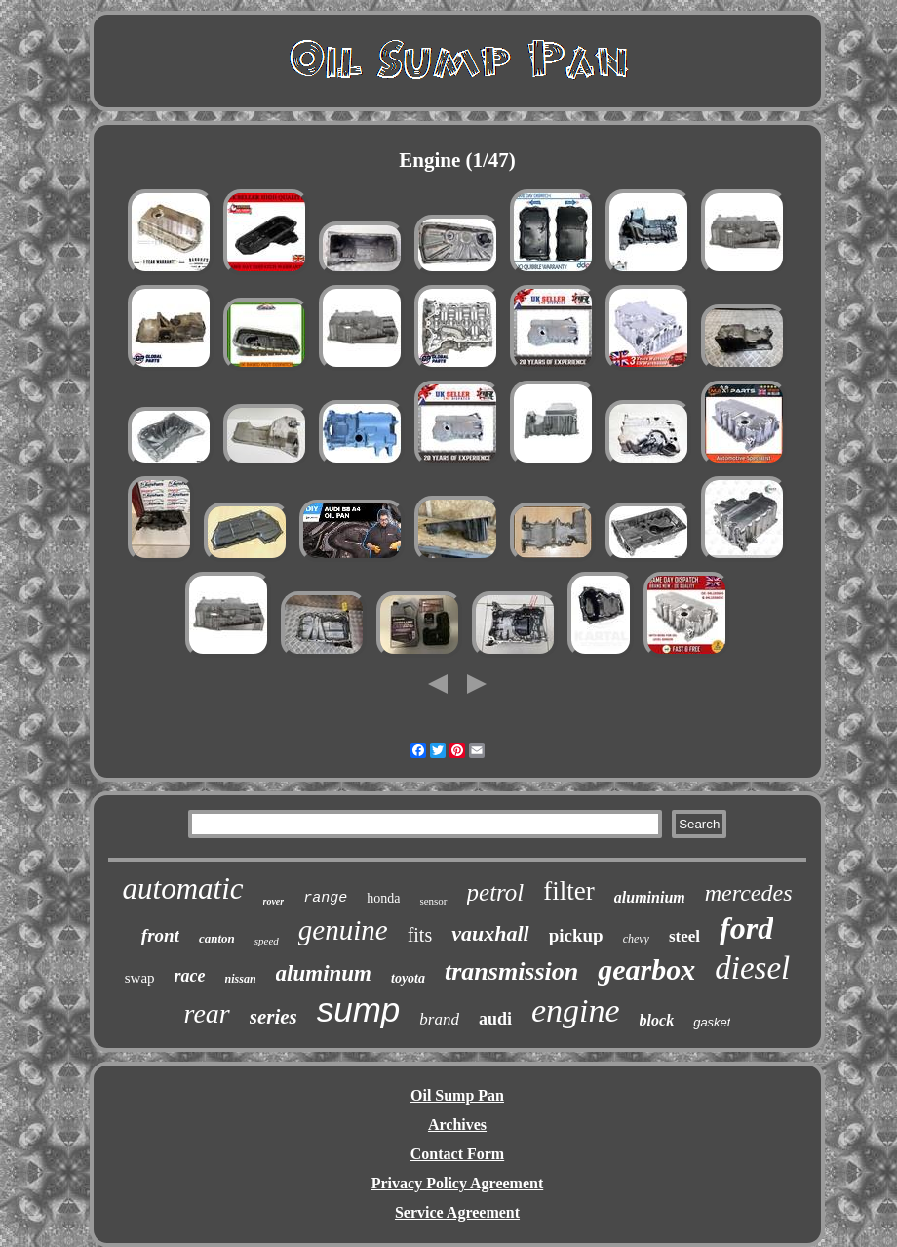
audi (495, 1018)
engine (575, 1010)
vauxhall (489, 933)
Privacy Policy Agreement (457, 1183)
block (657, 1020)
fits (420, 934)
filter (568, 890)
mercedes (749, 892)
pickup (576, 935)
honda (383, 898)
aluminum (323, 973)
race (190, 976)
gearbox (646, 969)
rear (207, 1013)
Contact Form (457, 1154)
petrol (496, 892)
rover (274, 901)
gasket (711, 1022)
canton (217, 938)
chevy (636, 938)
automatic (183, 888)
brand (439, 1019)
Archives (457, 1124)
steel (684, 936)
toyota (408, 978)
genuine (343, 929)
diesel (752, 968)
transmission (511, 971)
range (325, 898)
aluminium (649, 897)
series (273, 1016)
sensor (433, 900)
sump (359, 1009)
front (160, 935)
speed (266, 940)
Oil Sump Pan (457, 1095)
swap (140, 978)
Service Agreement (457, 1212)
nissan (240, 979)
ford (746, 927)
